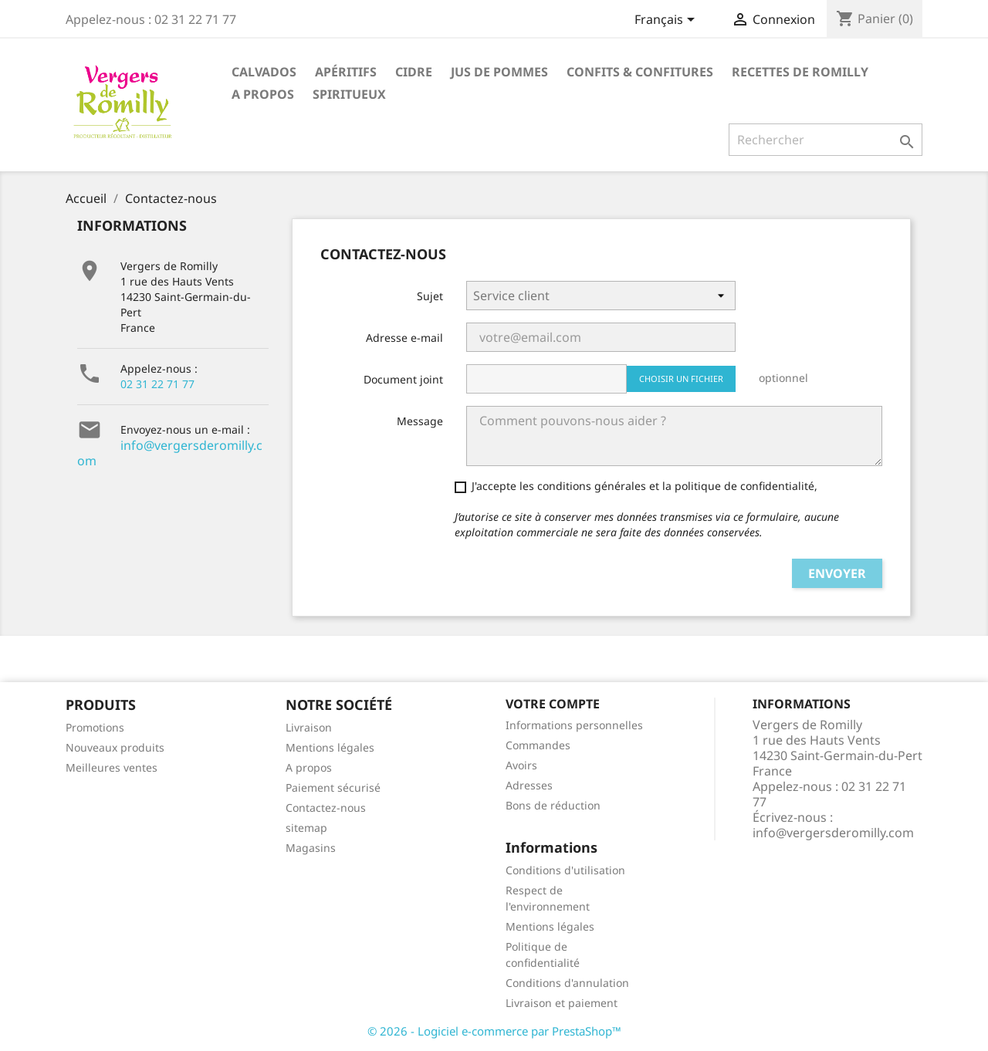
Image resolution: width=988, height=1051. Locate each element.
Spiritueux (349, 94)
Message (420, 421)
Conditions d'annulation (567, 982)
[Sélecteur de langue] (667, 21)
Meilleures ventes (111, 767)
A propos (263, 94)
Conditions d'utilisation (565, 870)
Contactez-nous (326, 807)
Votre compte (553, 703)
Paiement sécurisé (333, 787)
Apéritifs (346, 71)
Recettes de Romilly (800, 71)
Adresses (529, 785)
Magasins (311, 847)
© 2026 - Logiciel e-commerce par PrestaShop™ (494, 1031)
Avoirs (521, 765)
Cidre (413, 71)
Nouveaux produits (115, 747)
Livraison (309, 727)
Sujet (430, 296)
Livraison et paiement (562, 1002)
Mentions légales (330, 747)
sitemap (306, 827)
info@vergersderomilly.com (169, 453)
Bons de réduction (553, 805)
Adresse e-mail (404, 337)
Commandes (538, 745)
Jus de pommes (499, 71)
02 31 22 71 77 (157, 384)
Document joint (403, 379)
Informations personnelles (574, 725)
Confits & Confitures (640, 71)
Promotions (95, 727)
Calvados (264, 71)
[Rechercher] (825, 139)
